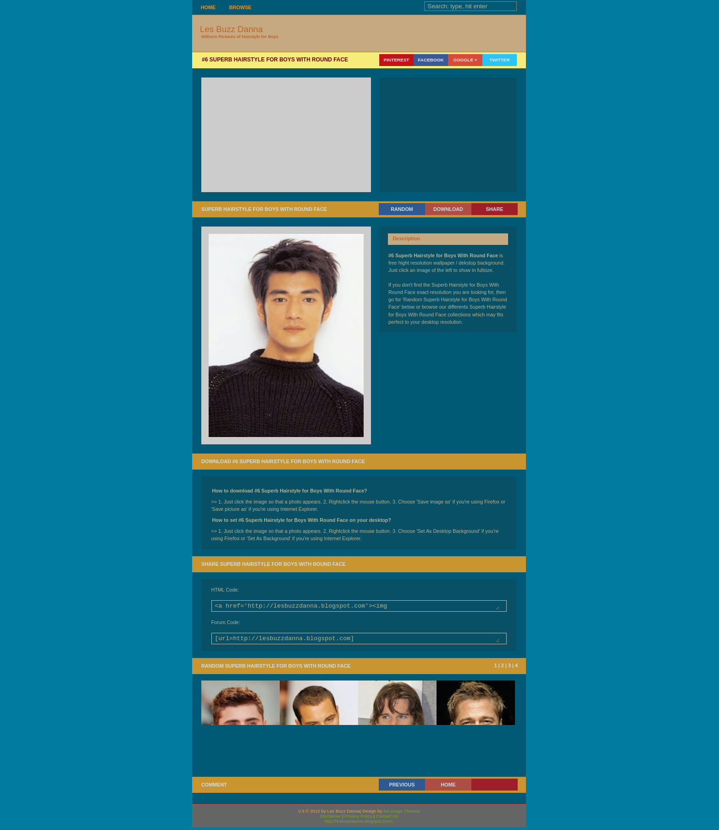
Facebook (430, 59)
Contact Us (387, 818)
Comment (214, 787)
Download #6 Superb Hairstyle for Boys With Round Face (283, 461)
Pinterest (396, 59)
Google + (465, 59)
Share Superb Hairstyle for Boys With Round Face (273, 564)
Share (494, 209)
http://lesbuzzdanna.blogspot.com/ (359, 823)
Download (448, 209)
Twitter (499, 59)
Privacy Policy (358, 818)
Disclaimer (330, 818)
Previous (402, 787)
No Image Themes (401, 813)
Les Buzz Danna (231, 29)
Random (402, 209)
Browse (240, 7)
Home (208, 7)
